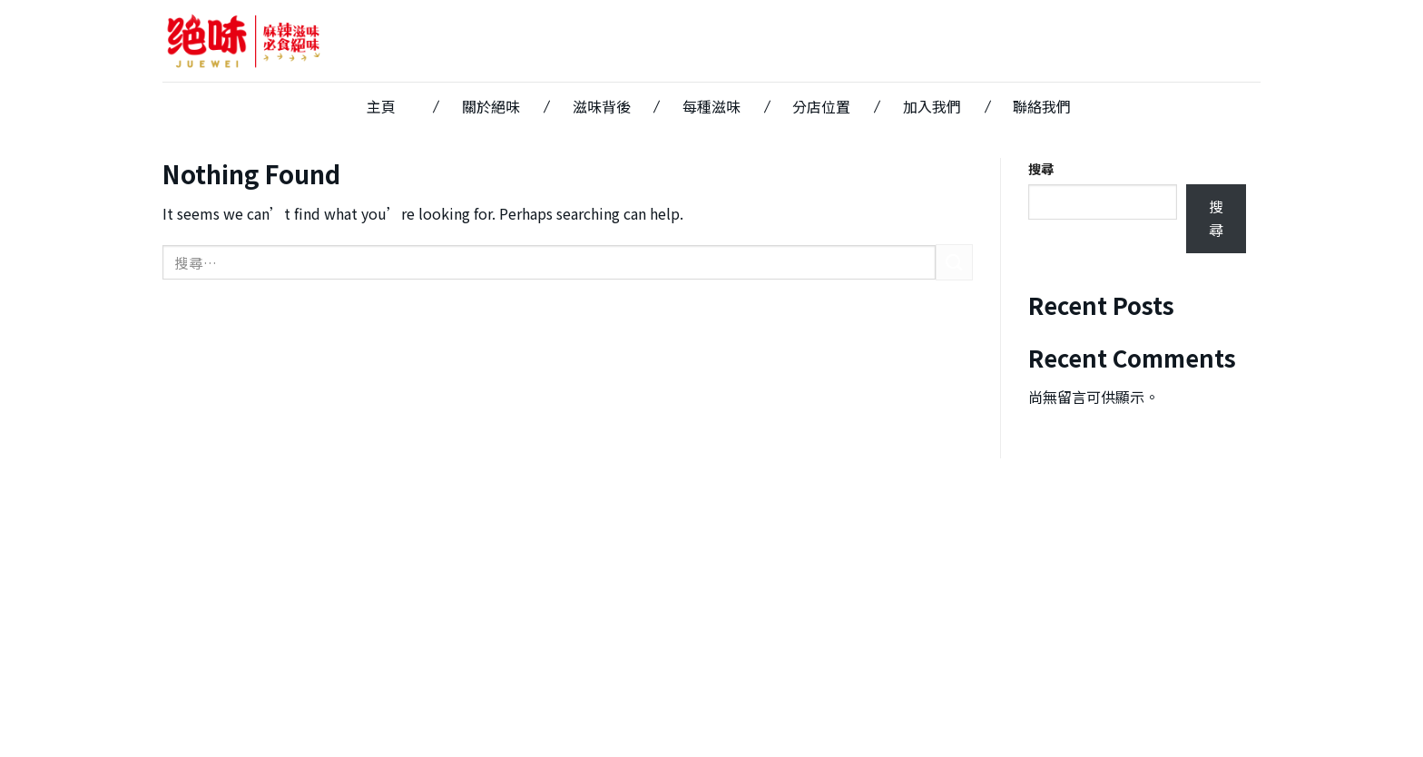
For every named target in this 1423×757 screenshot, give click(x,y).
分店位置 (821, 106)
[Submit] (954, 262)
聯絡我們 (1042, 106)
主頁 (381, 106)
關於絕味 (491, 106)
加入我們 (932, 106)
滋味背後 (602, 106)
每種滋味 (711, 106)
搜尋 (1041, 168)
